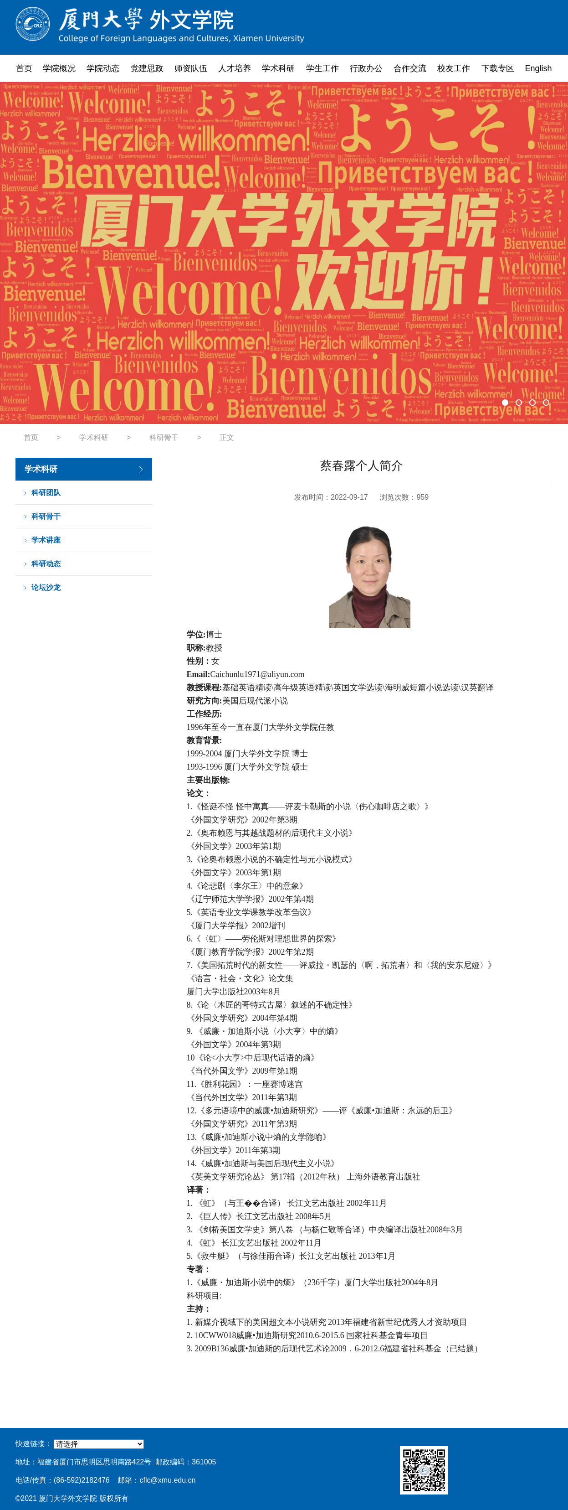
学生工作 (322, 68)
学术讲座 (46, 540)
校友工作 (453, 68)
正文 (227, 437)
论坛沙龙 (46, 587)
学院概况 (59, 68)
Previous (27, 253)
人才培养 (234, 68)
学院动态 (103, 68)
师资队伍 (190, 68)
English (538, 68)
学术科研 (278, 68)
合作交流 (410, 68)
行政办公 (366, 68)
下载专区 (497, 68)
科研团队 (46, 492)
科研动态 (46, 564)
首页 (24, 68)
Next (540, 253)
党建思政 (147, 68)
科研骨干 (164, 437)
